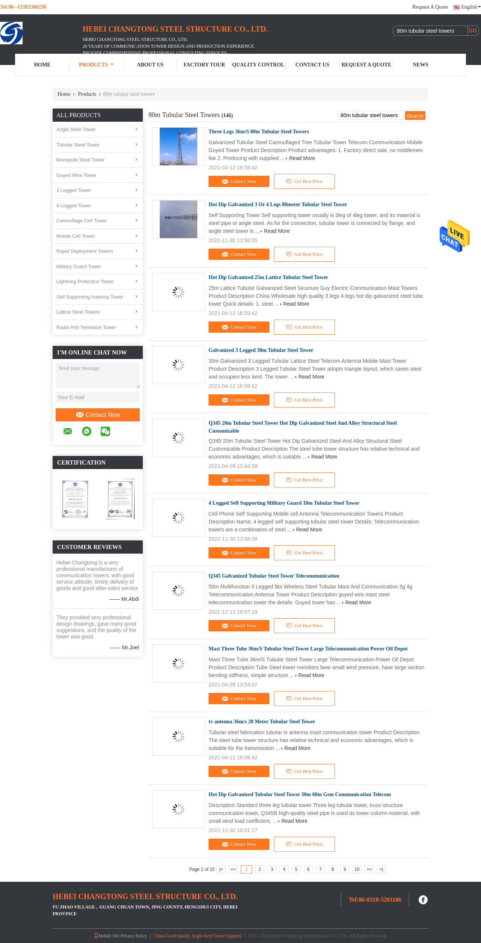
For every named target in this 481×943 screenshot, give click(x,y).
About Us (150, 65)
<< (233, 869)
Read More (302, 158)
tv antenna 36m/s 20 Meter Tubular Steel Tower (262, 721)
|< (221, 869)
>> (369, 869)
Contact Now (98, 415)
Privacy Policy (134, 935)
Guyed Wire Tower (76, 175)
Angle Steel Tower (76, 129)
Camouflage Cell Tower (81, 220)
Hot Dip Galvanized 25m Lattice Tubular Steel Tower (268, 277)
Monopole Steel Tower (80, 160)
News (420, 65)
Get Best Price (304, 181)
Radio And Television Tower (86, 327)
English (471, 7)
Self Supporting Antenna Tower (89, 297)
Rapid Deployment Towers (84, 251)
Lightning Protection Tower (85, 281)
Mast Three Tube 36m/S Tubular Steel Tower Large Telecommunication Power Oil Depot (308, 649)
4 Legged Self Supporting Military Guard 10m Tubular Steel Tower (284, 503)
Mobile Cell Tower (75, 236)
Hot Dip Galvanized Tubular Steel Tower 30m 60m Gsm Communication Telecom (300, 794)
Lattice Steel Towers (78, 312)
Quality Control (258, 65)
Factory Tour (204, 65)
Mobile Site (106, 935)
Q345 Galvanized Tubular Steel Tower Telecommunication (274, 576)
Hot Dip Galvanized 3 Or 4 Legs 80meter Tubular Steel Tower (278, 204)
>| (381, 869)
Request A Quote (430, 7)
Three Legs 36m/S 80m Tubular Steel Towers (259, 131)
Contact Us (312, 65)
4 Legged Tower (73, 205)
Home (42, 65)
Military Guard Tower (78, 266)
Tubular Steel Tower (78, 145)
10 (356, 869)
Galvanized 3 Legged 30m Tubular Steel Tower (261, 350)
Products (96, 65)
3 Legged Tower (73, 190)
